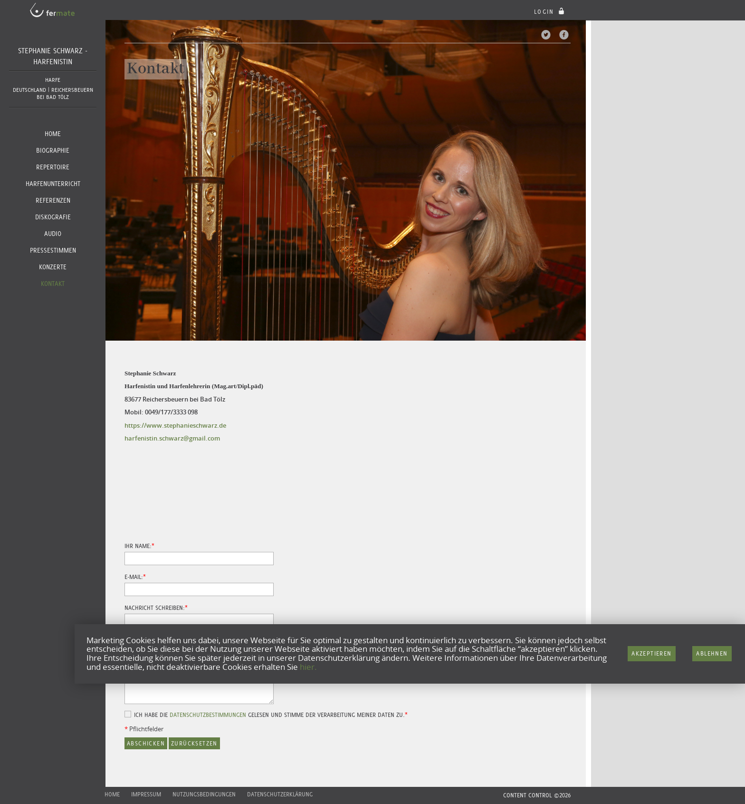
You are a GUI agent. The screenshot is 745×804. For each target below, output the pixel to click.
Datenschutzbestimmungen (208, 714)
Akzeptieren (651, 653)
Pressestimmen (53, 250)
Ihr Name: (138, 546)
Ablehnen (711, 653)
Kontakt (53, 283)
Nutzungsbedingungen (204, 794)
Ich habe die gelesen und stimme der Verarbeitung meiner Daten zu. (269, 715)
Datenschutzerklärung (280, 794)
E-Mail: (133, 577)
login (550, 11)
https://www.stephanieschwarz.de (175, 425)
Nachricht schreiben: (154, 608)
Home (53, 133)
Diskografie (53, 217)
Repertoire (52, 167)
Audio (52, 233)
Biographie (52, 150)
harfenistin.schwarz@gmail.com (172, 438)
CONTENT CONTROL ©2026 (537, 795)
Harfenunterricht (53, 183)
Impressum (146, 794)
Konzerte (53, 267)
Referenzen (53, 200)
